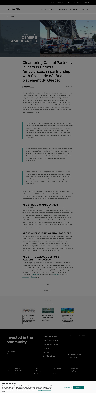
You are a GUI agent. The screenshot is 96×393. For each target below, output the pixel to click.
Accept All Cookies (78, 387)
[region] (48, 387)
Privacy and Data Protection (44, 390)
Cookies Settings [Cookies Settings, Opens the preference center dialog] (68, 387)
